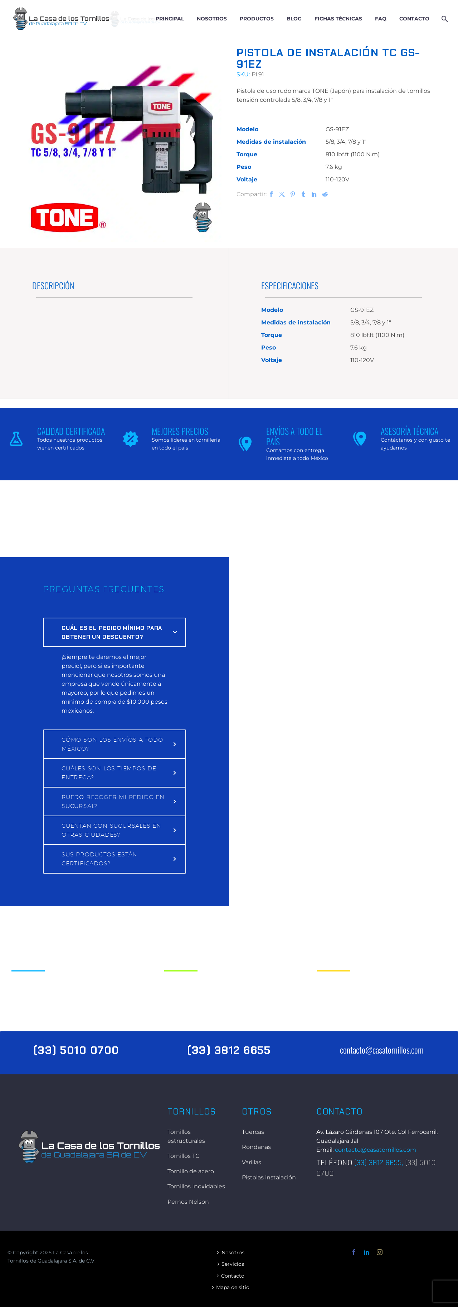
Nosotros (212, 18)
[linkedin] (367, 1252)
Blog (294, 18)
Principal (170, 18)
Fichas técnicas (338, 18)
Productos (257, 18)
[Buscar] (444, 18)
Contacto (414, 18)
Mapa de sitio (232, 1287)
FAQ (380, 18)
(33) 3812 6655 (378, 1162)
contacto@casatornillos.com (381, 1049)
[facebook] (354, 1252)
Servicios (232, 1264)
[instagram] (380, 1252)
